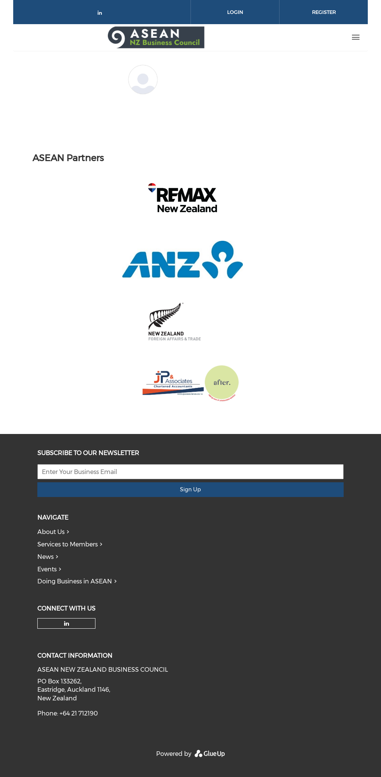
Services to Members (67, 544)
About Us (51, 531)
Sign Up (190, 489)
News (45, 556)
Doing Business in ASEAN (74, 581)
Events (47, 569)
